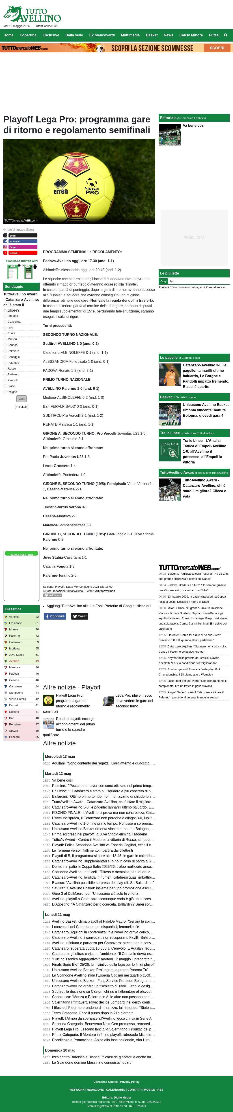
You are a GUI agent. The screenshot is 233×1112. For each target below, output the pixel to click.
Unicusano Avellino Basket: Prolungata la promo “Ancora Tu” (100, 970)
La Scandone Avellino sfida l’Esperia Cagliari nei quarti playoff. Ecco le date (112, 975)
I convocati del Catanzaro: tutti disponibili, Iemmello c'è (95, 927)
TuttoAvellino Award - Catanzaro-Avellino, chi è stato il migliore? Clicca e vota (113, 802)
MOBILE (149, 1089)
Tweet (80, 616)
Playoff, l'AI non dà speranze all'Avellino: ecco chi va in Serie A (102, 1018)
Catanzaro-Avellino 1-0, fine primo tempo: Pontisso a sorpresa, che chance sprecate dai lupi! (125, 823)
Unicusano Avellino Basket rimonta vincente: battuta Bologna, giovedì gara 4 (112, 829)
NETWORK (77, 1089)
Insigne (12, 392)
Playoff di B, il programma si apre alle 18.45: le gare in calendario (104, 856)
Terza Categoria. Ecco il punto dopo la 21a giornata (93, 1013)
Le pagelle (168, 357)
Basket (166, 397)
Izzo (10, 327)
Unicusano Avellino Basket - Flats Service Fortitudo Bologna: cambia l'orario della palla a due (126, 981)
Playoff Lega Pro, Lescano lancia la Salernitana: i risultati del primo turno (110, 1029)
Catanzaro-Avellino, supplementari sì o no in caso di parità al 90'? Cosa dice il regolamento (124, 861)
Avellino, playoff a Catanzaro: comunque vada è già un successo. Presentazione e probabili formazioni (133, 899)
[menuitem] (225, 35)
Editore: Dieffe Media (116, 1097)
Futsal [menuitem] (214, 35)
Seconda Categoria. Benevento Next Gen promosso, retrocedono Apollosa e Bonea (118, 1024)
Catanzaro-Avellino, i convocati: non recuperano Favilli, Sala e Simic (106, 937)
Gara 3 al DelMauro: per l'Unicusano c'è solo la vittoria (95, 893)
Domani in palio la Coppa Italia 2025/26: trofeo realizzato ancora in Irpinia (110, 866)
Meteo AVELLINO (22, 555)
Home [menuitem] (8, 35)
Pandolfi (13, 380)
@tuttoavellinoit (105, 591)
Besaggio (14, 357)
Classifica (13, 609)
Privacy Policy (130, 1081)
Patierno (13, 374)
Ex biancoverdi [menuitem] (102, 35)
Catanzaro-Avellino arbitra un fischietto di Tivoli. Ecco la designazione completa (115, 986)
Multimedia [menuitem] (130, 35)
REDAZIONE (95, 1089)
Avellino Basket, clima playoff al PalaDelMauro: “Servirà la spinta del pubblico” (114, 921)
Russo (12, 368)
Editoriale (168, 118)
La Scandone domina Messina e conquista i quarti (92, 1062)
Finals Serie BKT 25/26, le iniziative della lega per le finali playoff (103, 964)
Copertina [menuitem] (28, 35)
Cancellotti (14, 321)
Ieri (172, 281)
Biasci (11, 386)
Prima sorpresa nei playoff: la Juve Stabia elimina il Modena (99, 834)
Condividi (55, 616)
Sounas (12, 345)
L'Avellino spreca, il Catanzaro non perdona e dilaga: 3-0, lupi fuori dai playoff (113, 818)
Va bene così (62, 780)
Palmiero (13, 351)
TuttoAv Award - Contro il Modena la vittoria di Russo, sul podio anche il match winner (120, 840)
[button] (21, 398)
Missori (12, 339)
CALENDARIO (115, 1089)
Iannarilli (13, 315)
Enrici (11, 333)
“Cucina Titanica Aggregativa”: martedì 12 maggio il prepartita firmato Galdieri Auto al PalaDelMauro (131, 959)
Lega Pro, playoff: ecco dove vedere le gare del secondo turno (134, 700)
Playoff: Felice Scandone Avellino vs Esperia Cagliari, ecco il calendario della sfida (117, 845)
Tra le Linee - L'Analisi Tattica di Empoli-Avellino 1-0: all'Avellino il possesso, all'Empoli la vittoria (204, 451)
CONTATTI (134, 1089)
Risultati (21, 406)
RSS (160, 1089)
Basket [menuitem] (151, 35)
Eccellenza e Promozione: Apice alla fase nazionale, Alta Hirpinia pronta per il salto (118, 1040)
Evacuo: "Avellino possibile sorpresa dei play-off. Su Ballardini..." (103, 883)
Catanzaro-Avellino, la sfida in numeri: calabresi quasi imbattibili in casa (109, 877)
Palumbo (13, 362)
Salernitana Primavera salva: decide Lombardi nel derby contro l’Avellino (109, 1002)
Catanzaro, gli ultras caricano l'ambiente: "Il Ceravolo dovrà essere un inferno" (114, 954)
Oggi (163, 281)
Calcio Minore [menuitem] (191, 35)
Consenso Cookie (105, 1081)
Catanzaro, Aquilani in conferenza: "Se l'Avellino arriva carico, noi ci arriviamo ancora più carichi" (128, 932)
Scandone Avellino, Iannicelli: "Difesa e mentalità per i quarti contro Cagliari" (112, 872)
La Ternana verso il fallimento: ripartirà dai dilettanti (92, 850)
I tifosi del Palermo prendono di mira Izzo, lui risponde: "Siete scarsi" (106, 1008)
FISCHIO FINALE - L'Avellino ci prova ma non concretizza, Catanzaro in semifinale (118, 813)
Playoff (59, 586)
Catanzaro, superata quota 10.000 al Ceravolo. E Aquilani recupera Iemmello (113, 948)
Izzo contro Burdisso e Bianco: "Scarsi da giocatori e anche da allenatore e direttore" (119, 1057)
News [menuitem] (168, 35)
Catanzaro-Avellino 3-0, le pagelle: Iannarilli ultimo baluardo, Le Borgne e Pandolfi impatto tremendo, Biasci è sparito (206, 376)
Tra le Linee (170, 433)
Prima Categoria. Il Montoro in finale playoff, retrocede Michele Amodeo (109, 1035)
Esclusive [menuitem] (51, 35)
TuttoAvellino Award (177, 472)
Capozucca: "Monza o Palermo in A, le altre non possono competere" (107, 997)
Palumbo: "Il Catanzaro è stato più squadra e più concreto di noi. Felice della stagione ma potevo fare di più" (138, 791)
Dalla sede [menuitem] (74, 35)
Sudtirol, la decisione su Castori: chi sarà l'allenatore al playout (101, 991)
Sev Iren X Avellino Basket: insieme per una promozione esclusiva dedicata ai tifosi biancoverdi (127, 888)
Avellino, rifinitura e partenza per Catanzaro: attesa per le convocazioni (108, 943)
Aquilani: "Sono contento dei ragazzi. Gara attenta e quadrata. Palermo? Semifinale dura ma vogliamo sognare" (140, 763)
